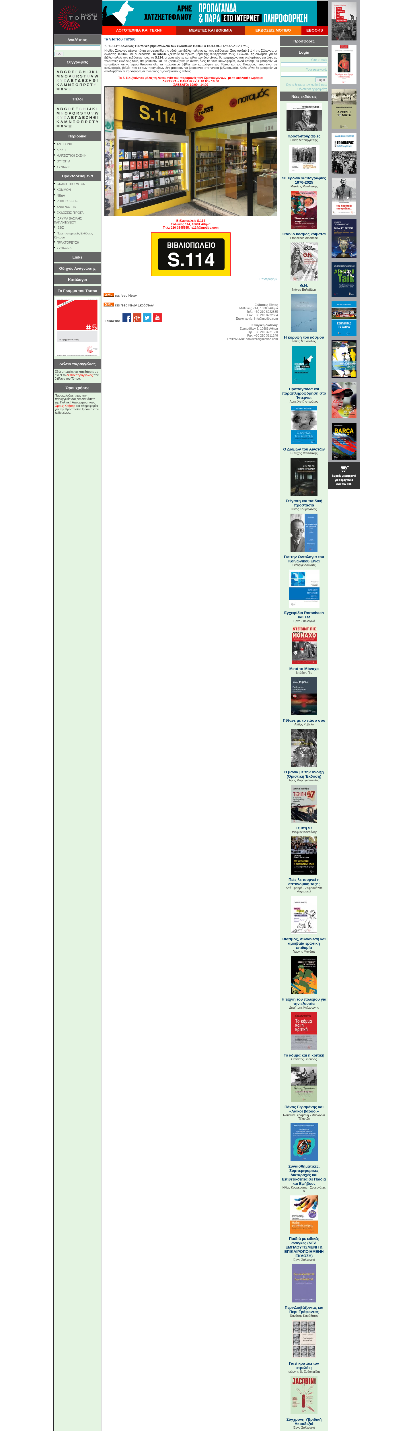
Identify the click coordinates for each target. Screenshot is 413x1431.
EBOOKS (314, 30)
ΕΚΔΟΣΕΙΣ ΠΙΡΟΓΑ (70, 212)
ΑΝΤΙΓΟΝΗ (64, 144)
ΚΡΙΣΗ (61, 150)
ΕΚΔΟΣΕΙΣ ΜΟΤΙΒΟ (273, 30)
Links (78, 257)
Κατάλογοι (77, 279)
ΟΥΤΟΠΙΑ (63, 161)
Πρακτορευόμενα (77, 176)
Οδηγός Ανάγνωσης (77, 268)
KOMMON (64, 189)
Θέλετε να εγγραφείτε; (312, 89)
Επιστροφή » (268, 279)
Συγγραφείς (77, 62)
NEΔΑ (61, 195)
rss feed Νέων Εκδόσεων (134, 305)
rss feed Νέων (126, 296)
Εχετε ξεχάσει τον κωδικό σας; (306, 84)
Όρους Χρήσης (65, 405)
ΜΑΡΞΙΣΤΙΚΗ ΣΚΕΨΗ (72, 155)
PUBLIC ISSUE (67, 201)
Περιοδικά (77, 136)
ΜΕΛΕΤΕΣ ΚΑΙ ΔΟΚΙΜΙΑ (210, 30)
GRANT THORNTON (71, 184)
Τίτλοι (77, 99)
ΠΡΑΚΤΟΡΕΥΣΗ (68, 242)
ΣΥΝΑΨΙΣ (63, 167)
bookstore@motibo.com (262, 339)
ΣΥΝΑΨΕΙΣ (64, 248)
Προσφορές (304, 41)
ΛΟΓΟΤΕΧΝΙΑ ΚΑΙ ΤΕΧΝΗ (139, 30)
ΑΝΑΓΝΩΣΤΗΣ (67, 207)
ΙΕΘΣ (60, 227)
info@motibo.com (266, 318)
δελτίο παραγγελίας (80, 375)
